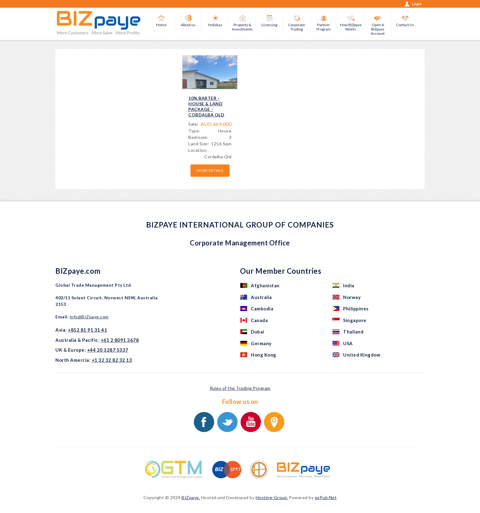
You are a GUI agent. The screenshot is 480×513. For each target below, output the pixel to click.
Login (417, 4)
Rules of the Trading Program (240, 388)
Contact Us (405, 24)
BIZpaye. (191, 497)
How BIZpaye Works (351, 26)
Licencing (269, 24)
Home (161, 24)
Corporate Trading (296, 26)
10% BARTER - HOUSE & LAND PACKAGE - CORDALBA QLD (206, 106)
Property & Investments (242, 26)
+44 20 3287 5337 (107, 350)
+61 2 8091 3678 (120, 340)
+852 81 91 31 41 (87, 330)
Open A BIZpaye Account (378, 29)
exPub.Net (326, 497)
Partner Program (323, 26)
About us (188, 24)
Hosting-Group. (272, 497)
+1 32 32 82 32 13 (112, 360)
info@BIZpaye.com (89, 316)
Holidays (215, 24)
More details (210, 170)
